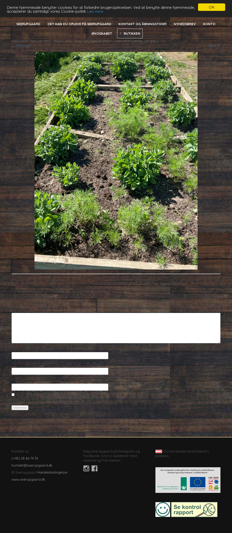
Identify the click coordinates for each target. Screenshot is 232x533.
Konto (209, 24)
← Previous (21, 46)
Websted (19, 379)
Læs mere (95, 11)
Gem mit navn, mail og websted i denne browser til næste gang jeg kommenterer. (76, 400)
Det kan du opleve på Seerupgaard (79, 24)
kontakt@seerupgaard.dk (32, 465)
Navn (17, 348)
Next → (214, 46)
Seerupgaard (28, 24)
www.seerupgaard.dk (28, 479)
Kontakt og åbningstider (142, 24)
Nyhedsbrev (185, 24)
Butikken (132, 33)
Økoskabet (102, 33)
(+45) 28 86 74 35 (25, 458)
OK (212, 7)
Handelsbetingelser (52, 472)
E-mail (17, 363)
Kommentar (22, 309)
